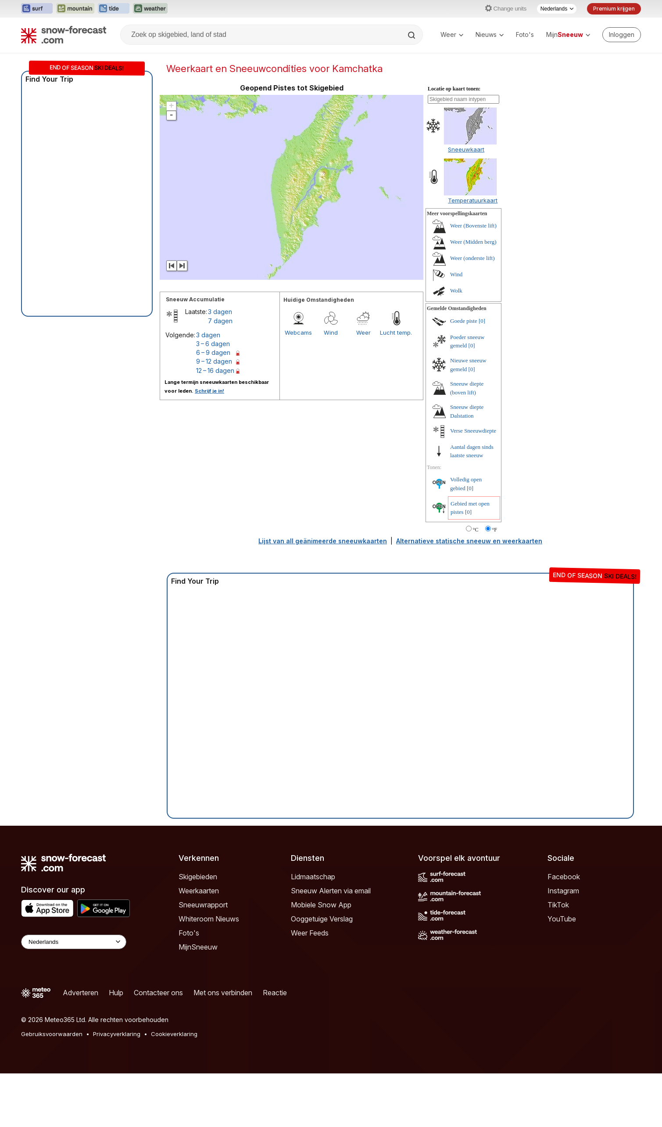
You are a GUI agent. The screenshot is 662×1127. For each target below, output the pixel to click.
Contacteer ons (158, 992)
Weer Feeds (310, 932)
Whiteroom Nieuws (209, 918)
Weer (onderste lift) (472, 258)
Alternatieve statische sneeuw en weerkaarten (469, 541)
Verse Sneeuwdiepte (473, 430)
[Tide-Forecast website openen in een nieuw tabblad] (113, 8)
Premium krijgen (614, 8)
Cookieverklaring (174, 1033)
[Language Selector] (73, 942)
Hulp (116, 992)
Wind (331, 332)
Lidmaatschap (313, 876)
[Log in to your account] (621, 34)
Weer (451, 34)
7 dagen (220, 321)
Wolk (456, 290)
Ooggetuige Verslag (322, 918)
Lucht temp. (396, 332)
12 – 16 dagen (215, 370)
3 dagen (220, 311)
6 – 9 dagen (213, 352)
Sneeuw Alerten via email (331, 890)
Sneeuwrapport (203, 904)
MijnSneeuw (198, 947)
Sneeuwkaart (466, 149)
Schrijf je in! (209, 391)
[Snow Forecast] (63, 34)
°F (494, 530)
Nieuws (490, 34)
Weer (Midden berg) (473, 241)
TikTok (558, 904)
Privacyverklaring (116, 1033)
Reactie (275, 992)
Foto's (525, 34)
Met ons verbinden (222, 992)
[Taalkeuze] (556, 9)
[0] (482, 321)
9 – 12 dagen (214, 361)
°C (476, 530)
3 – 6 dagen (213, 343)
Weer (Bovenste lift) (473, 225)
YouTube (561, 918)
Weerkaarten (199, 890)
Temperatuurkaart (472, 200)
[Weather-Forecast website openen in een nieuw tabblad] (150, 8)
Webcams (298, 332)
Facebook (563, 876)
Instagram (563, 890)
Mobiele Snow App (321, 904)
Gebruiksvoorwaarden (51, 1033)
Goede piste (463, 321)
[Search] (412, 35)
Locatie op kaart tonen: (454, 89)
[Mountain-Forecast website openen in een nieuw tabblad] (75, 8)
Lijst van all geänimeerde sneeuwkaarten (322, 541)
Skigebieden (198, 876)
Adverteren (80, 992)
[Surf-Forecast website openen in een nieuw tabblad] (37, 8)
